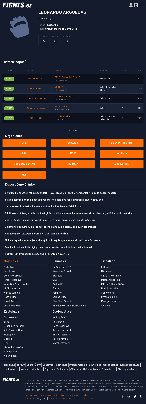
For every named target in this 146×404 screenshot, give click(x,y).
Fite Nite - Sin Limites (64, 97)
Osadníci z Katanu (14, 326)
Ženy (38, 365)
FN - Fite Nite (61, 107)
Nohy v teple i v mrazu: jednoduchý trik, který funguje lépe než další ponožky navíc (53, 240)
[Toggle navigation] (140, 5)
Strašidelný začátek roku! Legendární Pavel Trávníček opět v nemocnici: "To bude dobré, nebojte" (61, 193)
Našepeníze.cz (91, 369)
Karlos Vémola (12, 293)
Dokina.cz (62, 369)
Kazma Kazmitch (62, 330)
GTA (54, 280)
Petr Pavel (58, 322)
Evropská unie (109, 297)
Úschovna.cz (11, 369)
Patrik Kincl (10, 297)
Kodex (69, 395)
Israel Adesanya (12, 280)
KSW (73, 153)
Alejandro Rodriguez (36, 108)
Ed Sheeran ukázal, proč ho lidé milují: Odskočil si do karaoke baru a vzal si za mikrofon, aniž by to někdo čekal (69, 213)
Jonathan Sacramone (36, 98)
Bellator (73, 164)
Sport (30, 365)
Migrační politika (110, 280)
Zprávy (21, 365)
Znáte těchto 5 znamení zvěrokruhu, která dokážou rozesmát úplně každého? (50, 220)
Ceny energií (108, 293)
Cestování (48, 365)
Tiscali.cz (9, 365)
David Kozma (11, 301)
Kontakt (77, 395)
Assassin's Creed (61, 271)
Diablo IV (57, 284)
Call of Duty (59, 297)
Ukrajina (106, 271)
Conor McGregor (13, 275)
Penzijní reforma (110, 301)
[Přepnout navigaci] (130, 5)
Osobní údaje (58, 395)
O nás (84, 395)
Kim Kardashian (61, 334)
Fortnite (57, 293)
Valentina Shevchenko (16, 284)
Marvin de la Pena (34, 118)
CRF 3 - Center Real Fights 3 (67, 77)
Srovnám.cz (109, 369)
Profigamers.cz (78, 365)
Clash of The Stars (121, 143)
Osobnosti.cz (110, 365)
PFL (24, 153)
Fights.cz (49, 369)
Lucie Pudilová (12, 305)
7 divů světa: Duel (13, 330)
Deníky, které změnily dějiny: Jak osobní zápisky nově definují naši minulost (48, 247)
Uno (6, 343)
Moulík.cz (37, 369)
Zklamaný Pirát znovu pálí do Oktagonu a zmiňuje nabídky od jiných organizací (50, 227)
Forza (55, 288)
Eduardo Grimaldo (35, 88)
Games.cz (61, 365)
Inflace (105, 267)
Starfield (57, 275)
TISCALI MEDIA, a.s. (57, 398)
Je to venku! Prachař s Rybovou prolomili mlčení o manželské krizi (43, 206)
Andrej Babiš (59, 317)
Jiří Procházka (12, 288)
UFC (24, 143)
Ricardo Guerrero (35, 79)
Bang (6, 322)
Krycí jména (10, 351)
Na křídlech (10, 356)
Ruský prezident (110, 288)
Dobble (8, 339)
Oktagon (73, 143)
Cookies (47, 395)
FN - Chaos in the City (64, 116)
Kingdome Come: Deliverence (69, 305)
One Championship (24, 164)
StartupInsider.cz (128, 369)
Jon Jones (9, 271)
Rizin (24, 174)
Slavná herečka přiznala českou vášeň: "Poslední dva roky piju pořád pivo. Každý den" (54, 200)
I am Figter (121, 153)
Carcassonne (11, 317)
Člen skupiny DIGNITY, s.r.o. (80, 398)
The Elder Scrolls (62, 301)
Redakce (38, 395)
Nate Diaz (9, 267)
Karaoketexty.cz (130, 365)
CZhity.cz (75, 369)
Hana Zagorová (60, 326)
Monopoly (9, 334)
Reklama (28, 395)
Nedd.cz (25, 369)
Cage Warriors (122, 164)
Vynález (105, 305)
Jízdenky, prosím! (13, 347)
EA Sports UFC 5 (62, 267)
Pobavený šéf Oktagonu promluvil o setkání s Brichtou (36, 233)
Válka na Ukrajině (111, 275)
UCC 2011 (59, 87)
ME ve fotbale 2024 (112, 284)
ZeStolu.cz (95, 365)
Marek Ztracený (61, 343)
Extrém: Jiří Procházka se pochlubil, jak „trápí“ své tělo (37, 254)
